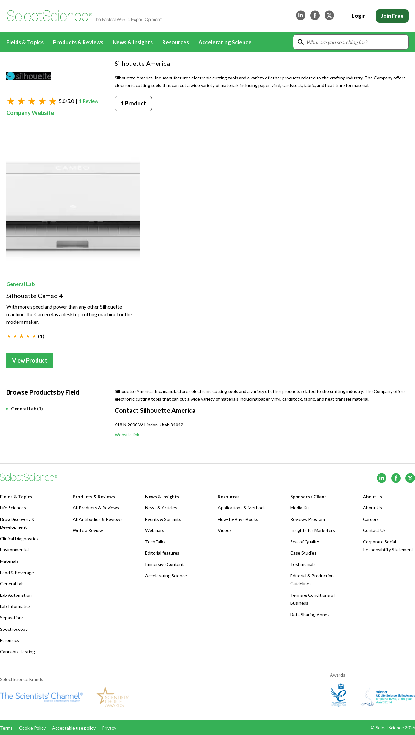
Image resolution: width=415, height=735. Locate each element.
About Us (372, 507)
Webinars (154, 530)
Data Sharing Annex (310, 614)
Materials (9, 561)
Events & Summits (163, 519)
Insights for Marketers (312, 530)
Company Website (30, 112)
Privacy (109, 728)
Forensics (9, 640)
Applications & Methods (242, 507)
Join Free (392, 15)
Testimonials (303, 564)
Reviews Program (307, 519)
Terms (6, 728)
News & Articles (161, 507)
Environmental (14, 549)
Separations (12, 617)
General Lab (20, 284)
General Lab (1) (27, 408)
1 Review (88, 101)
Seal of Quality (304, 541)
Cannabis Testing (17, 651)
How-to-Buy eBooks (238, 519)
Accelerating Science (224, 42)
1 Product (133, 103)
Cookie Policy (32, 728)
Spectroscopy (14, 629)
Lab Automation (16, 595)
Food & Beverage (17, 572)
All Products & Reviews (96, 507)
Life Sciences (13, 507)
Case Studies (303, 552)
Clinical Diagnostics (19, 538)
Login (359, 15)
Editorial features (162, 552)
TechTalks (155, 541)
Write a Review (88, 530)
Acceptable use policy (74, 728)
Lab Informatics (15, 606)
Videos (225, 530)
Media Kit (299, 507)
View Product (29, 360)
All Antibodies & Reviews (98, 519)
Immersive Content (164, 564)
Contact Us (374, 530)
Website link (127, 434)
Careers (371, 519)
